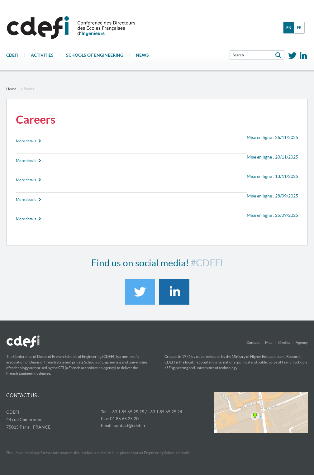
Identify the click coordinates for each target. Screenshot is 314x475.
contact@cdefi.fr (130, 425)
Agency (302, 342)
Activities (42, 55)
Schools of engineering (94, 55)
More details (26, 141)
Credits (284, 342)
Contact (252, 342)
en (288, 28)
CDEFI (12, 55)
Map (269, 342)
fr (299, 28)
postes (29, 89)
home (11, 89)
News (142, 55)
